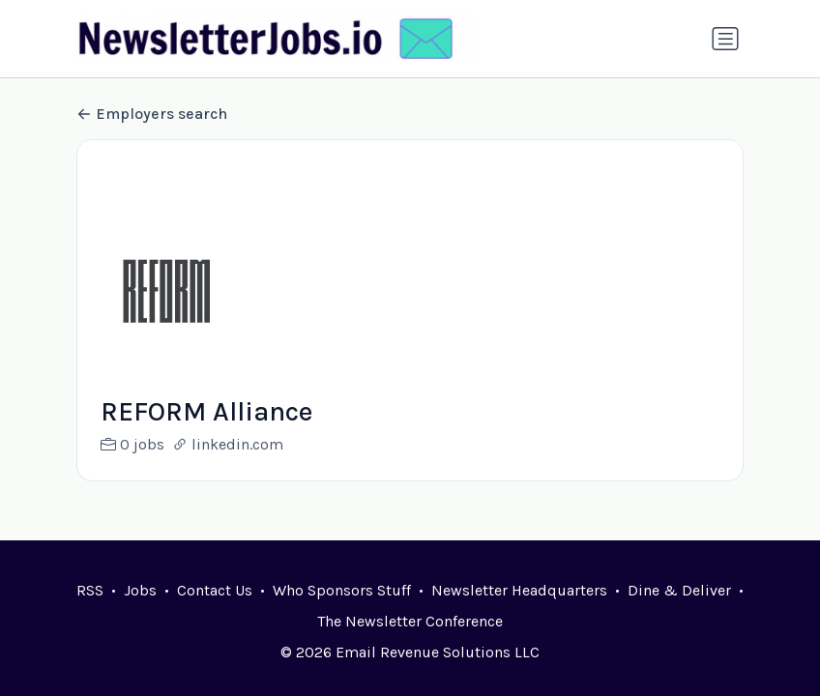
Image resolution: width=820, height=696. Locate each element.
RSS (89, 590)
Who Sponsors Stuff (342, 590)
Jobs (140, 590)
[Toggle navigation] (725, 38)
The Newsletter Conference (410, 621)
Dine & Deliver (679, 590)
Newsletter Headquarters (519, 590)
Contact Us (214, 590)
